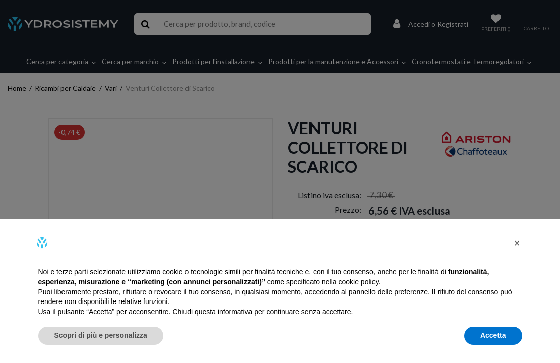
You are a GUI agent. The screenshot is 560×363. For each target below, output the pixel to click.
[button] (517, 243)
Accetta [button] (493, 335)
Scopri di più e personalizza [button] (100, 335)
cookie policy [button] (358, 282)
